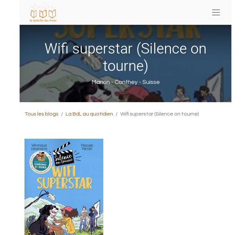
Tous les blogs (42, 114)
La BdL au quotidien (89, 114)
